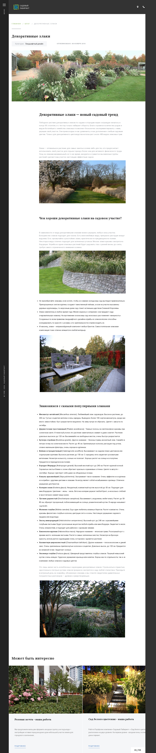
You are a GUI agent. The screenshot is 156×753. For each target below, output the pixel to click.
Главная (16, 24)
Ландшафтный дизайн (34, 44)
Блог (27, 24)
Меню (4, 9)
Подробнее (20, 746)
